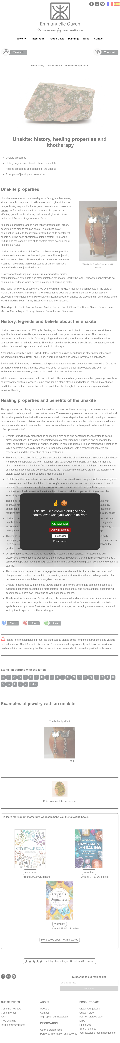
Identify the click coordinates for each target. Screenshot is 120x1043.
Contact (98, 38)
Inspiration (38, 38)
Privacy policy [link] (60, 541)
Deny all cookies (60, 529)
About (86, 38)
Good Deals (57, 38)
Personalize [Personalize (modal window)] (60, 536)
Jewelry (21, 38)
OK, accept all (60, 523)
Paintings (73, 38)
